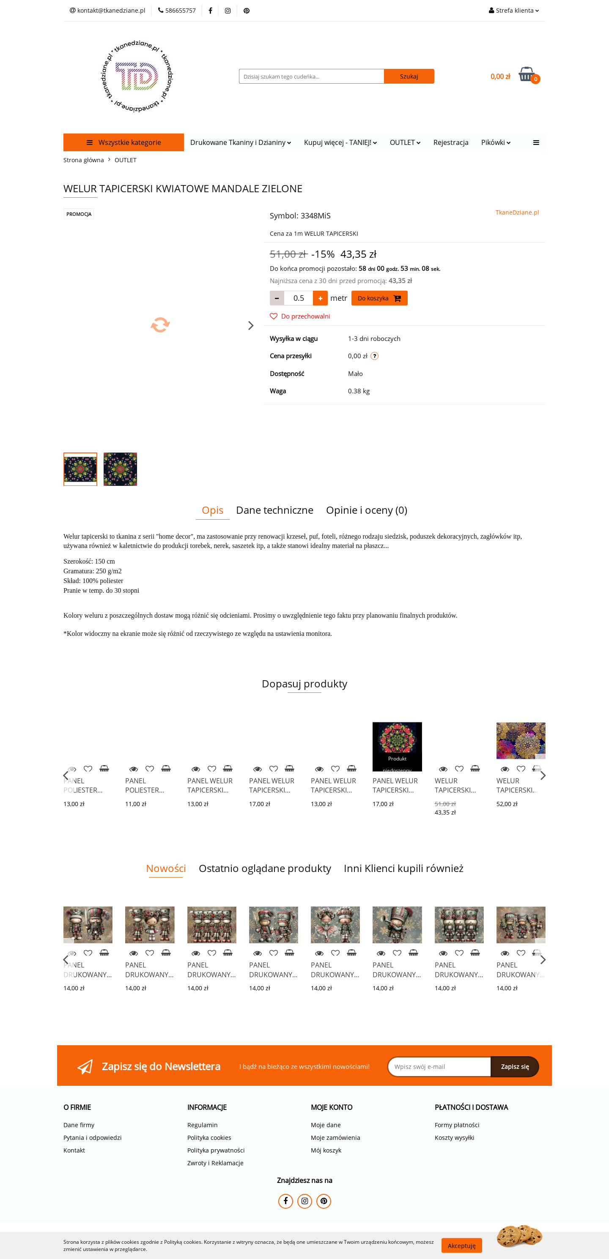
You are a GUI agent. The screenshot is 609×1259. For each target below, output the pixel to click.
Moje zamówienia (335, 1138)
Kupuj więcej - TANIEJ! (340, 142)
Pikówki (496, 142)
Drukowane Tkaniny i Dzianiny (240, 142)
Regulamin (202, 1125)
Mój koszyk (326, 1150)
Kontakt (74, 1150)
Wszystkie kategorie (124, 142)
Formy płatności (457, 1125)
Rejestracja (451, 142)
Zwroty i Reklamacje (215, 1163)
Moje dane (326, 1125)
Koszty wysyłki (455, 1138)
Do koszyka (379, 298)
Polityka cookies (209, 1138)
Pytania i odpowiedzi (92, 1138)
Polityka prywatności (216, 1150)
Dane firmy (78, 1125)
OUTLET (405, 142)
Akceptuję (462, 1245)
